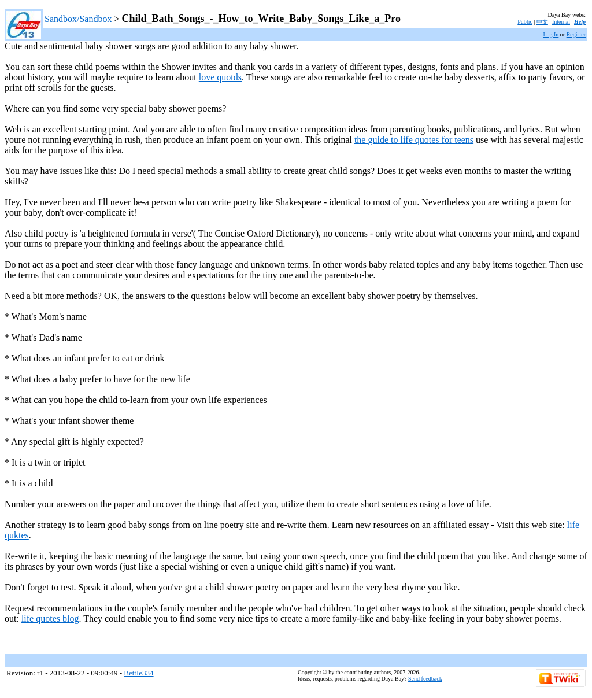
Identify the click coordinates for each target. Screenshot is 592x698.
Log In (550, 34)
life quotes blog (50, 618)
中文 (542, 22)
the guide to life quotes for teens (413, 140)
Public (524, 22)
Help (580, 22)
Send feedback (425, 678)
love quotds (220, 77)
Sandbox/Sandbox (78, 19)
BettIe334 (138, 673)
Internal (561, 22)
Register (576, 34)
